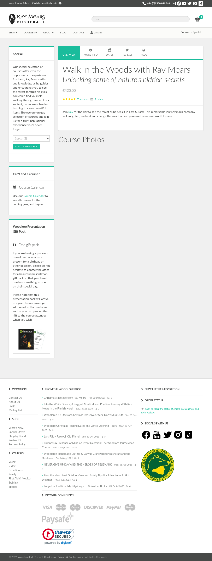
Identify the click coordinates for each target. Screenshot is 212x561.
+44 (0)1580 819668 (158, 3)
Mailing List (15, 410)
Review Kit (15, 440)
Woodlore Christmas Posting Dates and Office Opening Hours (80, 425)
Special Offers (17, 432)
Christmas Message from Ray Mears (65, 397)
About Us (14, 401)
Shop (13, 32)
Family (12, 474)
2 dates (99, 99)
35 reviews (75, 99)
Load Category (26, 146)
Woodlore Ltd (25, 557)
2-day (12, 466)
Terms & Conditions (45, 557)
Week (12, 461)
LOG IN (96, 32)
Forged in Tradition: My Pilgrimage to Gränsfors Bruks (75, 486)
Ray (70, 112)
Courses (30, 32)
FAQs (12, 406)
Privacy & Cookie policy (70, 557)
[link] (58, 536)
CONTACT (78, 32)
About (48, 32)
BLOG (63, 32)
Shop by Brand (17, 436)
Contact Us (15, 397)
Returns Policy (17, 444)
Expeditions (16, 470)
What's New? (16, 427)
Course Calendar (33, 196)
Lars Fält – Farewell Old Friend (62, 436)
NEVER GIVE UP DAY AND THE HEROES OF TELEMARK (78, 464)
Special (13, 486)
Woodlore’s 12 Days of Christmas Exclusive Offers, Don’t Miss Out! (83, 415)
